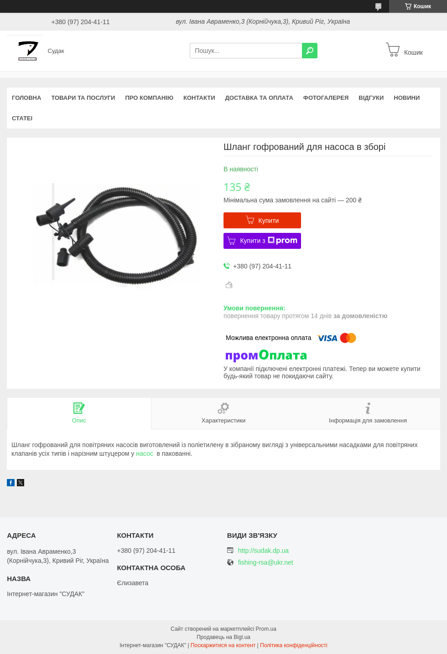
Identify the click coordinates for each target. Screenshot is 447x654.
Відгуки (371, 97)
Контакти (199, 97)
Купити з (268, 241)
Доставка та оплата (259, 97)
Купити (269, 220)
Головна (26, 97)
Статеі (22, 118)
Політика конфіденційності (293, 645)
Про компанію (149, 97)
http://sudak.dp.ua (263, 550)
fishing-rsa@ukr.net (265, 562)
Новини (407, 97)
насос (144, 453)
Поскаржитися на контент (223, 645)
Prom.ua (266, 629)
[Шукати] (309, 50)
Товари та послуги (83, 97)
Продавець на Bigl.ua (223, 637)
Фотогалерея (326, 97)
